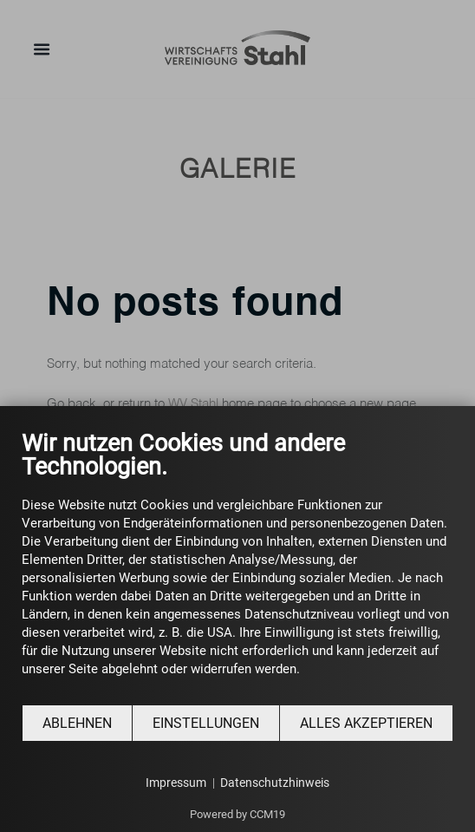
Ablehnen (77, 723)
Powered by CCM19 (237, 814)
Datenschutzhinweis (274, 782)
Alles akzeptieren (366, 723)
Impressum (176, 782)
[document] (237, 566)
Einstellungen (206, 723)
